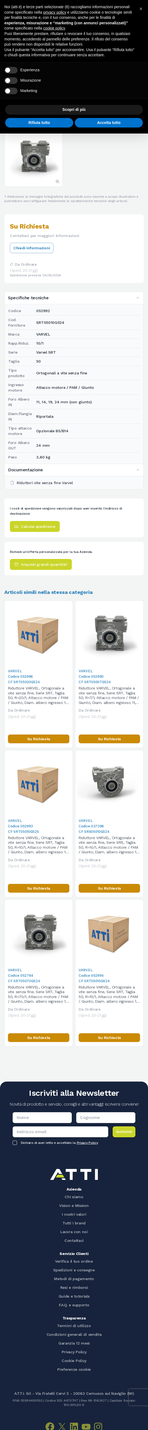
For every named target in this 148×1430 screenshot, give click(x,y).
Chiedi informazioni (31, 248)
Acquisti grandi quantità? (40, 564)
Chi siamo (74, 1197)
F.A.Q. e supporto (74, 1305)
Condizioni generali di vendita (74, 1334)
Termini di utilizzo (74, 1326)
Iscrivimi (124, 1131)
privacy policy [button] (54, 12)
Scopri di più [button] (74, 109)
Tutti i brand (74, 1223)
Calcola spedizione (34, 526)
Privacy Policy (87, 1143)
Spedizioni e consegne (74, 1270)
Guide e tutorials (74, 1296)
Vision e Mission (74, 1205)
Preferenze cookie (74, 1369)
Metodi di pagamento (74, 1279)
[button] (140, 8)
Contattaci (74, 1240)
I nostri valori (74, 1214)
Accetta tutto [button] (109, 122)
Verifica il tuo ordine (74, 1261)
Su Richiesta (38, 739)
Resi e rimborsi (74, 1287)
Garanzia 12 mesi (74, 1343)
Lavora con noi (74, 1232)
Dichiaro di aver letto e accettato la (59, 1143)
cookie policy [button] (54, 28)
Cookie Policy (74, 1360)
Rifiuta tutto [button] (39, 122)
